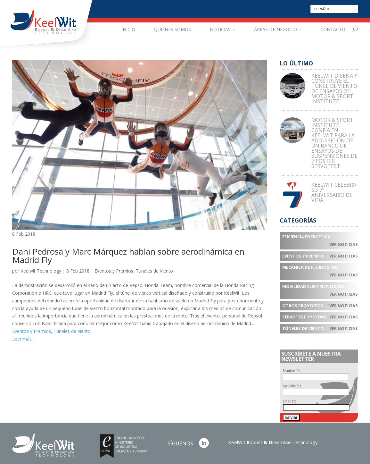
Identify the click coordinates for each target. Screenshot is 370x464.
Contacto (332, 29)
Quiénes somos (172, 29)
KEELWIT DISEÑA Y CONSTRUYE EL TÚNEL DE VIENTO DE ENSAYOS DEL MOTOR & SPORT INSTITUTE (334, 88)
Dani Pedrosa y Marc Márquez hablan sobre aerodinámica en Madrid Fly (128, 256)
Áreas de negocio (275, 29)
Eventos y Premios (114, 271)
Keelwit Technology (41, 271)
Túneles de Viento (154, 271)
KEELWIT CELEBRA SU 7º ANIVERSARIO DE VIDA (333, 192)
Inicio (128, 29)
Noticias (220, 29)
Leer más (22, 339)
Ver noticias (343, 244)
